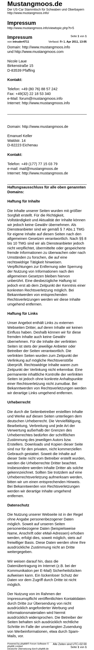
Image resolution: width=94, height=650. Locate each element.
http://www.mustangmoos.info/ (28, 13)
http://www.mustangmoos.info (46, 47)
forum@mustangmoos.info (40, 98)
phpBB (23, 643)
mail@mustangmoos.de (38, 169)
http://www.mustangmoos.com (39, 52)
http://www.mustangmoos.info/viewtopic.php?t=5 (40, 28)
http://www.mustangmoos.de (45, 127)
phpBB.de (43, 648)
